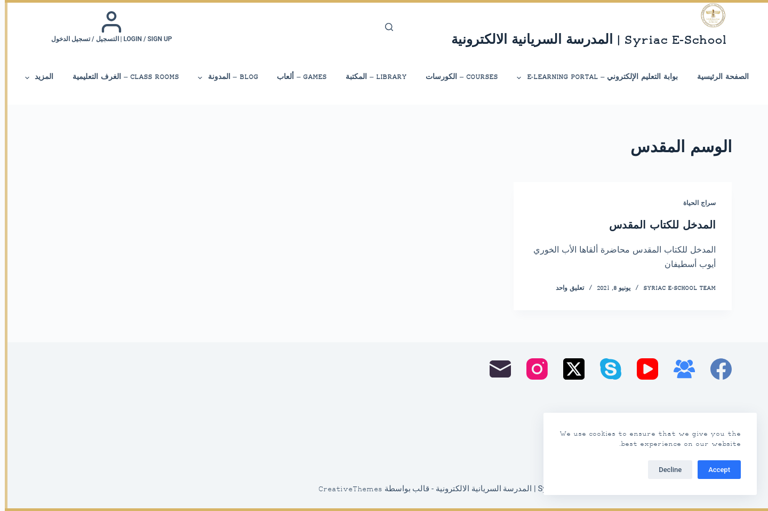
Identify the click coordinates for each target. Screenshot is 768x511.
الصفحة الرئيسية (718, 77)
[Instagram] (532, 369)
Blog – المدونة (222, 78)
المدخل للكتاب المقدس (657, 226)
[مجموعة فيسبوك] (679, 369)
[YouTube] (642, 369)
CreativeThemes (346, 489)
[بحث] (384, 27)
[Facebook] (716, 369)
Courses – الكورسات (457, 77)
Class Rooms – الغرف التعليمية (121, 77)
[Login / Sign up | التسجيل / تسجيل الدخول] (106, 26)
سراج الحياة (694, 203)
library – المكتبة (371, 77)
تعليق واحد (565, 288)
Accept (714, 470)
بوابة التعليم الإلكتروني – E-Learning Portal (591, 78)
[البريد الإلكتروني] (495, 369)
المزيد (34, 78)
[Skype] (606, 369)
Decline (665, 470)
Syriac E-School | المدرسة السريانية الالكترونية (584, 41)
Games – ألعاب (297, 77)
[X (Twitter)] (569, 369)
